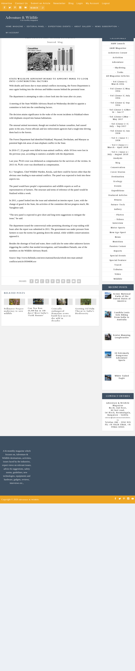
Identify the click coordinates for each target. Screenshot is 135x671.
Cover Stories (118, 176)
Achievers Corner (117, 57)
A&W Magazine (118, 52)
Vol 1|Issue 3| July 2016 (120, 101)
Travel (117, 269)
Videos (120, 223)
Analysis (117, 162)
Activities (118, 62)
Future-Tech (118, 208)
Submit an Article (40, 3)
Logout (106, 3)
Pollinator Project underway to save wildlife (14, 315)
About (77, 23)
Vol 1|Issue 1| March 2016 (119, 87)
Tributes (117, 274)
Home (9, 23)
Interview (118, 227)
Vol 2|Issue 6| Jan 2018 (120, 136)
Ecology (118, 185)
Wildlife (118, 283)
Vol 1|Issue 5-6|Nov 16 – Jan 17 (120, 115)
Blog (71, 3)
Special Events (118, 260)
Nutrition (118, 246)
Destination (118, 181)
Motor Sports (118, 232)
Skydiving (120, 72)
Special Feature (117, 264)
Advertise (6, 3)
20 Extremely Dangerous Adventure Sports (122, 361)
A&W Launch (118, 48)
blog (60, 46)
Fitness (118, 204)
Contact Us (21, 3)
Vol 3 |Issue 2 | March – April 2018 (118, 150)
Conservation (118, 171)
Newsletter (59, 3)
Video (118, 278)
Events (67, 23)
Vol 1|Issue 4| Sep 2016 (120, 108)
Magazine (18, 23)
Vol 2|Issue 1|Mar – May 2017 (120, 122)
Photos (120, 219)
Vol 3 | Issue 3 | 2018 (120, 143)
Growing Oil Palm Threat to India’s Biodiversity (85, 315)
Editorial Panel (35, 23)
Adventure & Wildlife (29, 504)
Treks (120, 76)
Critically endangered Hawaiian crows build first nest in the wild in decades (61, 319)
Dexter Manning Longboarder (122, 340)
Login (80, 3)
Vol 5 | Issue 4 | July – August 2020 (118, 157)
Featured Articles (118, 199)
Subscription (109, 23)
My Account (92, 3)
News (98, 23)
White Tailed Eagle (122, 381)
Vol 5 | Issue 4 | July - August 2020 (122, 331)
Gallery (86, 23)
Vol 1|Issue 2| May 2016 (120, 94)
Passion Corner (118, 250)
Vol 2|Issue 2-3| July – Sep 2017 (119, 129)
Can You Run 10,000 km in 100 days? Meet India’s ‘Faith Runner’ (38, 316)
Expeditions (55, 23)
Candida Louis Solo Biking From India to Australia (121, 320)
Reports (118, 255)
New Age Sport (118, 236)
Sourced (51, 46)
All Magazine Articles (118, 80)
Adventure (118, 66)
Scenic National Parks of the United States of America (122, 302)
